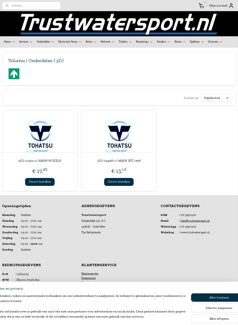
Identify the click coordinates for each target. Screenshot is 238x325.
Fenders (164, 42)
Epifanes (197, 42)
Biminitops (144, 42)
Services (26, 42)
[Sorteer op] (216, 98)
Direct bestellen (40, 182)
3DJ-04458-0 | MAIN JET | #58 (119, 161)
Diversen (215, 42)
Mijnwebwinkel (165, 316)
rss (114, 316)
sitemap (107, 316)
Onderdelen (46, 42)
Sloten (180, 42)
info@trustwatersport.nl (195, 220)
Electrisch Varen (70, 42)
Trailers (125, 42)
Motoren (108, 42)
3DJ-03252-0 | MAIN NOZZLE (39, 161)
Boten (91, 42)
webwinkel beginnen (130, 316)
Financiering (88, 278)
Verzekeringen (89, 282)
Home (9, 42)
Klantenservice (89, 273)
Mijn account (221, 5)
